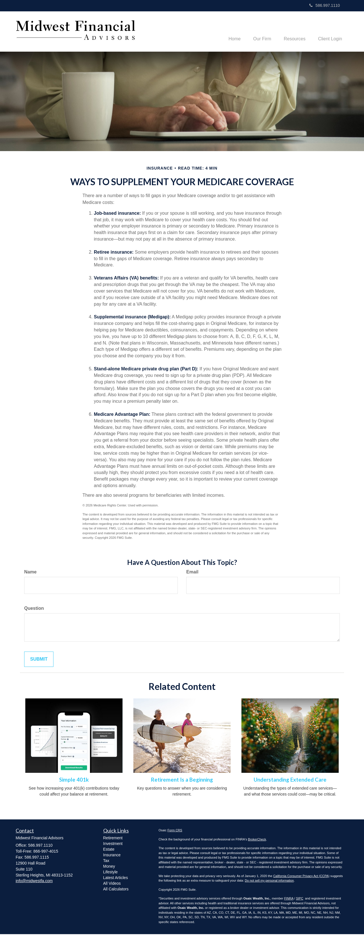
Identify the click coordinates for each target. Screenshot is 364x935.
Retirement (113, 838)
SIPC (299, 899)
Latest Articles (115, 878)
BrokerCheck (257, 840)
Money (109, 867)
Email (192, 572)
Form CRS (174, 831)
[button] (258, 31)
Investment (113, 844)
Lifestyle (110, 872)
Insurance (112, 855)
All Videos (112, 884)
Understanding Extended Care (290, 780)
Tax (106, 861)
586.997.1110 (324, 5)
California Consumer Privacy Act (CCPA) (301, 876)
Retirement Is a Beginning (182, 780)
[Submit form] (38, 660)
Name (30, 572)
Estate (109, 850)
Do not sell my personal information (269, 881)
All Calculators (116, 889)
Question (34, 608)
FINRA (288, 899)
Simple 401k (74, 780)
